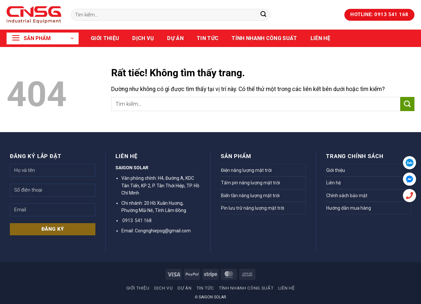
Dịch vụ (143, 38)
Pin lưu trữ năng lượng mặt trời (252, 208)
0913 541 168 (136, 220)
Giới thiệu (105, 38)
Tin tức (207, 38)
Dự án (175, 38)
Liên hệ (320, 38)
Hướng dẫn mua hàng (348, 208)
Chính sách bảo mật (346, 195)
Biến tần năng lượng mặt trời (250, 195)
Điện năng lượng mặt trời (246, 170)
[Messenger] (409, 179)
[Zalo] (409, 162)
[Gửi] (263, 15)
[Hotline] (409, 195)
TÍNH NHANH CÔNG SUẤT (264, 38)
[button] (43, 38)
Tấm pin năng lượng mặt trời (250, 182)
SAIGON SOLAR (212, 297)
